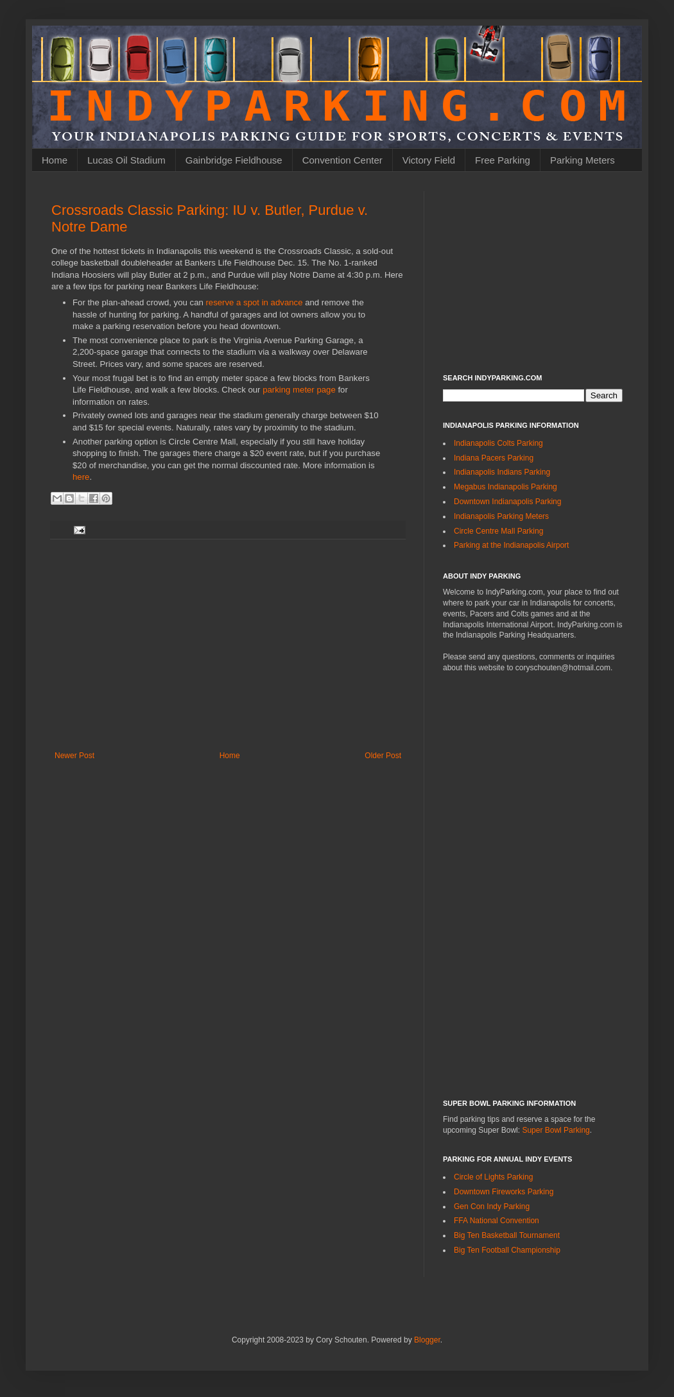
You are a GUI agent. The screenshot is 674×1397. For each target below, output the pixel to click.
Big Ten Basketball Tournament (507, 1235)
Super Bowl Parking (555, 1130)
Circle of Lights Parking (493, 1177)
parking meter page (299, 389)
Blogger (427, 1339)
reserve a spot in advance (253, 302)
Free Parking (502, 160)
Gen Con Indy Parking (492, 1206)
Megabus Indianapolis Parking (505, 486)
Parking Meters (582, 160)
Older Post (383, 755)
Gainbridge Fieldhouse (234, 160)
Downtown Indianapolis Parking (507, 501)
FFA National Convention (496, 1220)
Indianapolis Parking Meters (501, 516)
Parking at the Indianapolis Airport (511, 545)
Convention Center (342, 160)
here (81, 477)
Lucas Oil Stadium (126, 160)
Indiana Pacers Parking (493, 457)
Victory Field (428, 160)
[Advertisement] (228, 645)
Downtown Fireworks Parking (503, 1191)
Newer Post (74, 755)
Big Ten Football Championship (507, 1250)
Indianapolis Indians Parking (502, 472)
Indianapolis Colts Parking (498, 443)
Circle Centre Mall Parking (498, 531)
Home (54, 160)
